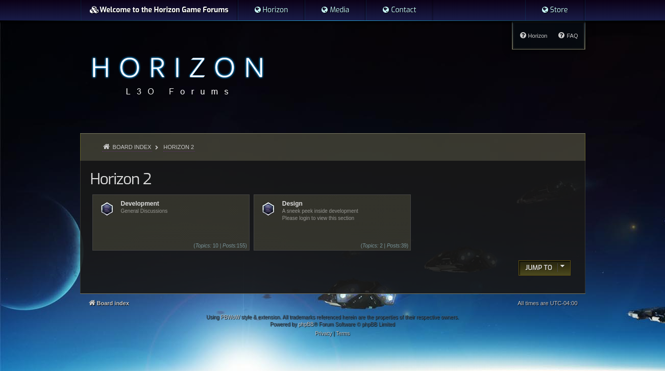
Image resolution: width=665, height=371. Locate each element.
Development (140, 203)
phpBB (306, 324)
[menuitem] (271, 10)
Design (292, 203)
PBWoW (230, 317)
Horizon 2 (120, 179)
